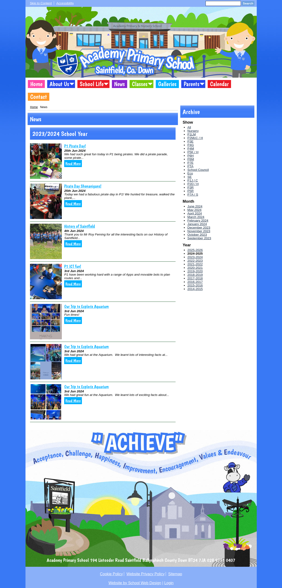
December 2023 (198, 227)
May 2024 (194, 210)
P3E (190, 141)
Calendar (219, 84)
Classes (139, 84)
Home (36, 84)
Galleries (167, 84)
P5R (190, 191)
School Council (198, 170)
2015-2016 (195, 285)
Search (248, 3)
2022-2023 (195, 260)
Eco (190, 173)
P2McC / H (195, 138)
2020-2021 (195, 267)
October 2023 (197, 234)
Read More (73, 163)
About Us (59, 84)
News (119, 84)
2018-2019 (195, 275)
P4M (190, 148)
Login (168, 583)
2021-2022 (195, 264)
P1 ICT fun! (72, 266)
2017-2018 (195, 278)
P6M (190, 159)
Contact (38, 96)
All (189, 127)
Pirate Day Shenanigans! (82, 186)
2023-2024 (195, 257)
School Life (92, 84)
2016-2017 (195, 282)
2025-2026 (195, 250)
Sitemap (175, 574)
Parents (191, 84)
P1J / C (192, 180)
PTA (190, 166)
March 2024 (195, 217)
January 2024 (197, 224)
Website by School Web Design (135, 583)
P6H (190, 155)
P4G (190, 145)
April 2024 (194, 213)
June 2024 (194, 206)
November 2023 (198, 231)
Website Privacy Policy (145, 574)
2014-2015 (195, 289)
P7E (190, 162)
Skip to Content (41, 3)
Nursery (193, 131)
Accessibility (65, 3)
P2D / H (193, 184)
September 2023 (199, 238)
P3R (190, 187)
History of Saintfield (79, 226)
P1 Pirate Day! (75, 145)
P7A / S (192, 194)
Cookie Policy (111, 574)
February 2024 (197, 220)
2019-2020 (195, 271)
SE (189, 177)
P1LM (191, 134)
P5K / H (192, 152)
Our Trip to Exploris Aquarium (86, 306)
